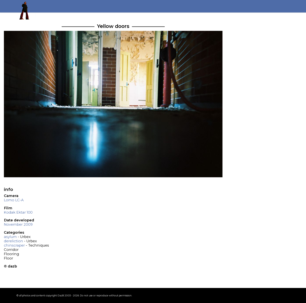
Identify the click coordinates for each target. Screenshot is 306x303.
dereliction (13, 241)
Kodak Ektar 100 (18, 212)
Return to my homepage (26, 10)
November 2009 (18, 224)
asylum (10, 236)
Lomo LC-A (14, 200)
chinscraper (14, 245)
